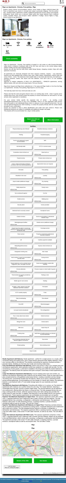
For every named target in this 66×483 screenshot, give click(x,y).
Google (20, 479)
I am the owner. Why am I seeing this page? (12, 467)
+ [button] (4, 433)
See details (43, 460)
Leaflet (53, 455)
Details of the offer (23, 460)
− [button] (4, 435)
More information (53, 120)
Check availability (12, 58)
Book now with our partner (33, 119)
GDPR (30, 481)
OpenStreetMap (59, 455)
